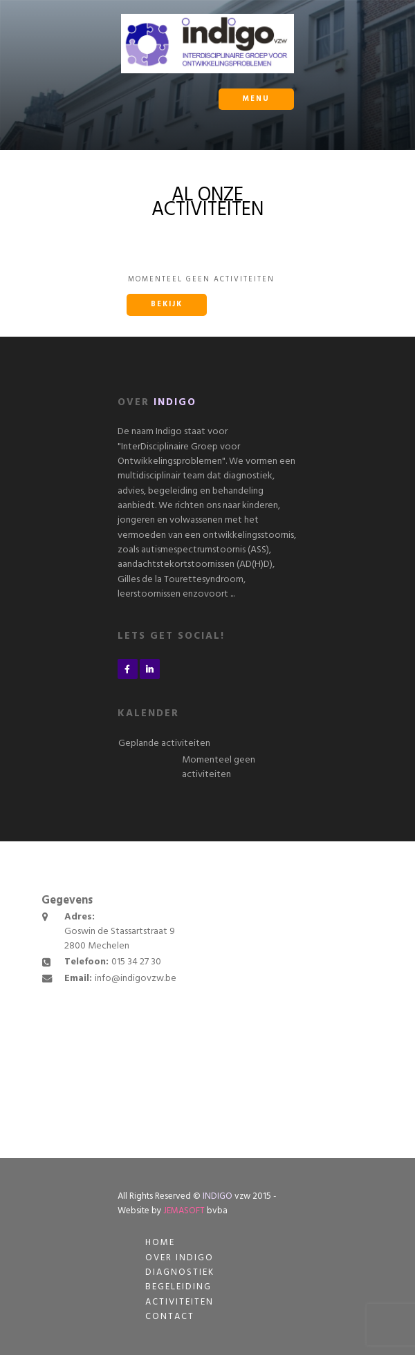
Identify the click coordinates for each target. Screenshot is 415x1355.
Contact (169, 1316)
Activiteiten (179, 1302)
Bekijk (167, 304)
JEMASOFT (184, 1211)
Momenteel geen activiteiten (218, 767)
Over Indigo (179, 1258)
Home (160, 1242)
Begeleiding (178, 1287)
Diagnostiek (179, 1272)
